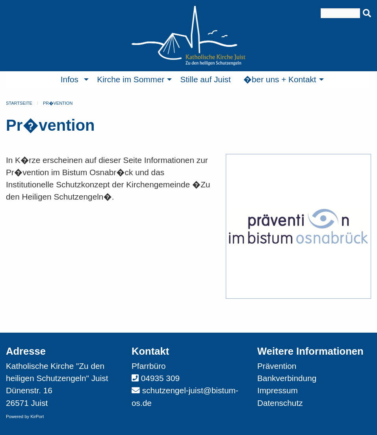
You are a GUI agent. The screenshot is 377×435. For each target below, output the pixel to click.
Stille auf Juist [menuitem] (205, 79)
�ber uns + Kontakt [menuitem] (279, 79)
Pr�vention (57, 103)
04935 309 (160, 378)
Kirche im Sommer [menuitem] (130, 79)
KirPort (37, 416)
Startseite (19, 103)
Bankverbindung (286, 378)
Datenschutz (280, 402)
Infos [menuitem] (69, 79)
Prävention (276, 365)
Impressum (277, 390)
